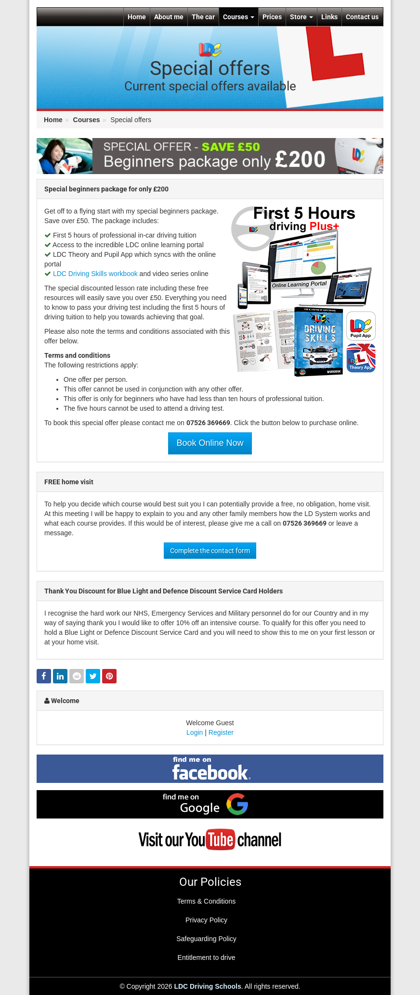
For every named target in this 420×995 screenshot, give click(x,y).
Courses (238, 17)
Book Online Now (209, 443)
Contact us (362, 17)
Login (194, 732)
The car (203, 17)
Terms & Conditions (206, 901)
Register (221, 732)
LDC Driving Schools (207, 986)
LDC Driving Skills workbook (95, 273)
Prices (272, 17)
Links (329, 17)
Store (301, 17)
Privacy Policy (206, 920)
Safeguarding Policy (206, 939)
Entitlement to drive (207, 957)
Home (137, 17)
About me (169, 17)
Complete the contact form (210, 550)
